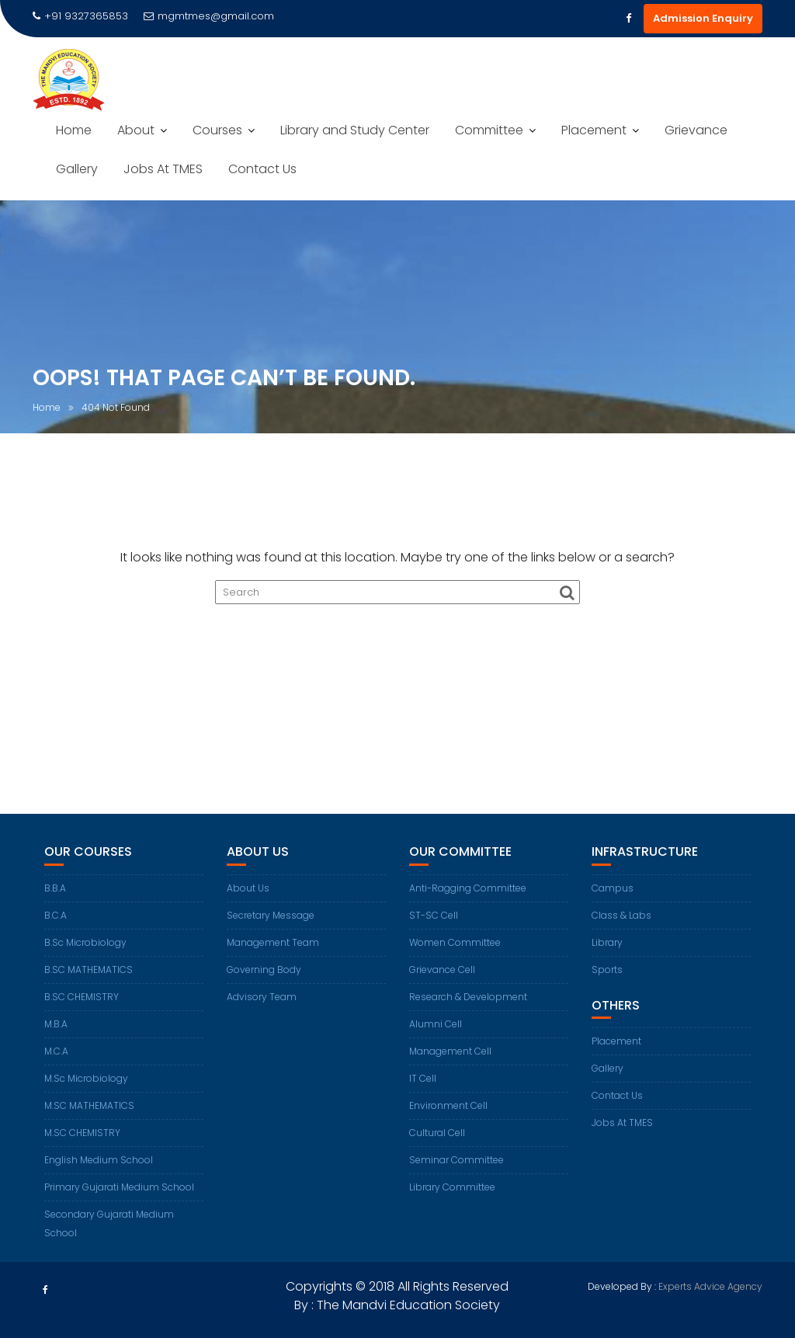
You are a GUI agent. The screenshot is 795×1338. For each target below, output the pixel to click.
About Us (248, 888)
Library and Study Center (354, 130)
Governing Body (264, 969)
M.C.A (56, 1051)
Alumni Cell (435, 1023)
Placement (594, 130)
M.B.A (56, 1023)
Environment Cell (448, 1105)
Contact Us (262, 169)
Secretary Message (270, 915)
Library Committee (452, 1187)
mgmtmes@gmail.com (209, 16)
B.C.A (55, 915)
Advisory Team (262, 996)
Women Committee (455, 942)
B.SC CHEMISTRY (81, 996)
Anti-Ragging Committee (467, 888)
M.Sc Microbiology (86, 1078)
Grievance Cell (442, 969)
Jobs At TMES (163, 169)
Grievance (696, 130)
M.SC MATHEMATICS (89, 1105)
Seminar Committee (456, 1159)
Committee (489, 130)
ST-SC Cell (433, 915)
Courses (217, 130)
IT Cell (422, 1078)
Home (74, 130)
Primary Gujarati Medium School (119, 1187)
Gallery (77, 169)
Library (607, 942)
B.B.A (55, 888)
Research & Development (468, 996)
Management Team (273, 942)
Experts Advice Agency (710, 1286)
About (135, 130)
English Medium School (98, 1159)
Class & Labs (621, 915)
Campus (613, 888)
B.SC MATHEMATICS (88, 969)
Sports (607, 969)
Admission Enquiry (703, 18)
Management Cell (450, 1051)
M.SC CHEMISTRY (82, 1132)
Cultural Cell (437, 1132)
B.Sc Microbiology (85, 942)
